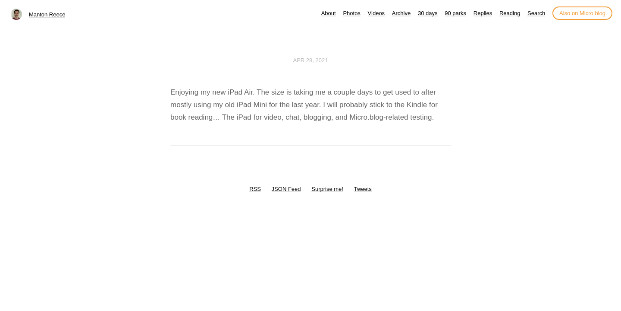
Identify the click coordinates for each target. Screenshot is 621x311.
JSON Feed (286, 189)
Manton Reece (47, 14)
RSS (255, 189)
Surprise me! (327, 189)
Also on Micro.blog (582, 13)
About (328, 13)
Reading (509, 13)
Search (536, 13)
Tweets (363, 189)
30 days (428, 13)
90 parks (455, 13)
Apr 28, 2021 (310, 60)
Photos (351, 13)
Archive (401, 13)
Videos (376, 13)
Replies (483, 13)
